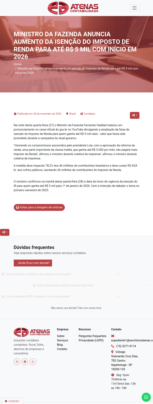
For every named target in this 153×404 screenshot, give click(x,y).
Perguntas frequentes (92, 336)
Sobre (60, 336)
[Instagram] (17, 362)
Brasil (72, 113)
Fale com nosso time (89, 308)
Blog (60, 344)
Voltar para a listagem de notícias (39, 207)
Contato (62, 349)
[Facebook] (25, 362)
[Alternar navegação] (134, 8)
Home (17, 64)
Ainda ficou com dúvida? (34, 263)
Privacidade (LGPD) (91, 340)
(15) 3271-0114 (126, 346)
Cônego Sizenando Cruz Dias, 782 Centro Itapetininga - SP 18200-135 (124, 360)
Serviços (62, 340)
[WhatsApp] (33, 362)
